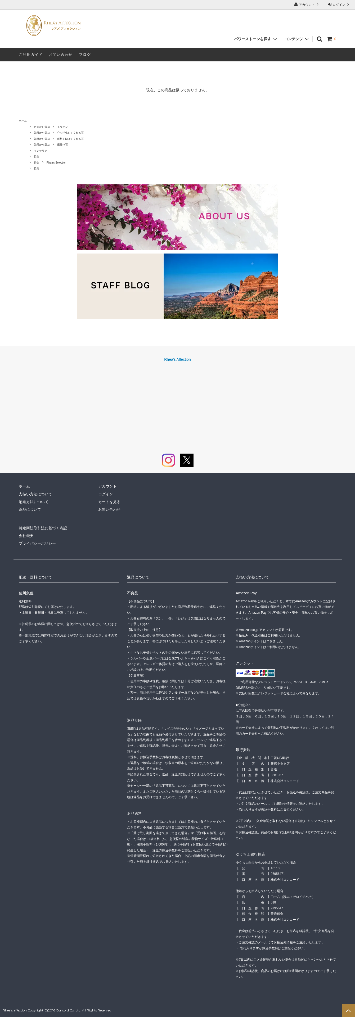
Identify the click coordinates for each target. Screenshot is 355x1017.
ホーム (23, 120)
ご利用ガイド (31, 54)
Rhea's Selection (56, 162)
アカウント (307, 4)
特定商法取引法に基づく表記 (43, 528)
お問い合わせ (61, 54)
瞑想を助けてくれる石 (70, 138)
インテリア (40, 150)
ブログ (85, 54)
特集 (36, 156)
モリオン (62, 126)
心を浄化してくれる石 (70, 132)
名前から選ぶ (42, 126)
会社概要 (26, 536)
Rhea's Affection (177, 359)
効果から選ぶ (42, 132)
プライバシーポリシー (37, 543)
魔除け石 (62, 144)
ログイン (338, 4)
